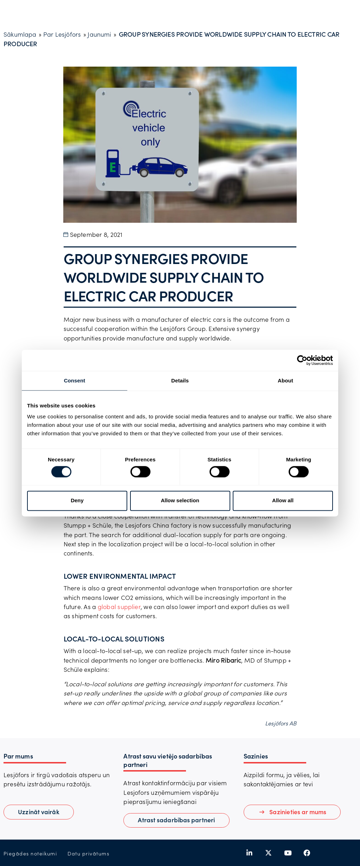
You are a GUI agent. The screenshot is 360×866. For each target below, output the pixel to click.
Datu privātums (88, 853)
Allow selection (180, 501)
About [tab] (285, 380)
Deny (77, 501)
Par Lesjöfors (62, 34)
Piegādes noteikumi (30, 853)
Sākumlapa (20, 34)
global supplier (119, 606)
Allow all (283, 501)
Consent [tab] (74, 380)
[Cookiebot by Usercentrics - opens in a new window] (302, 360)
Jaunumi (99, 34)
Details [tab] (180, 380)
